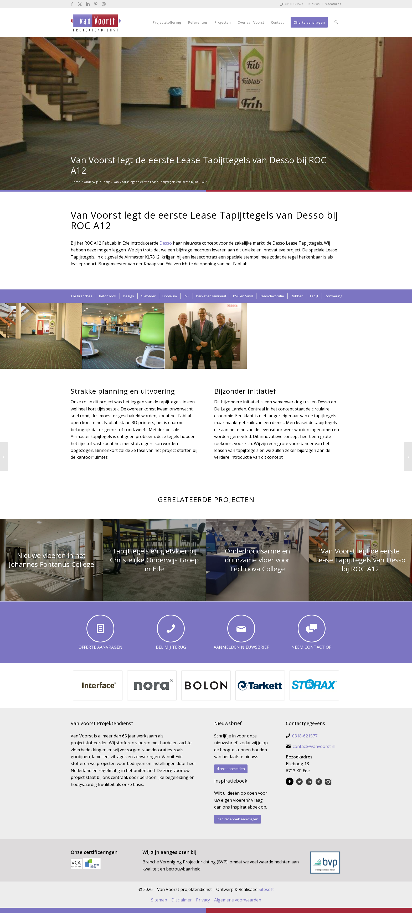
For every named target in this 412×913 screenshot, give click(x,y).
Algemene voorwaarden (237, 900)
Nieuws (314, 4)
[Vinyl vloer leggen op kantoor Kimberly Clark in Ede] (4, 456)
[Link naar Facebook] (72, 4)
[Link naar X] (80, 4)
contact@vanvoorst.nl (314, 746)
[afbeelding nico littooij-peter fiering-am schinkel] (206, 336)
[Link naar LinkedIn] (88, 4)
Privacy (203, 900)
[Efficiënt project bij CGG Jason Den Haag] (408, 456)
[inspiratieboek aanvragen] (237, 819)
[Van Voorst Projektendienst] (96, 22)
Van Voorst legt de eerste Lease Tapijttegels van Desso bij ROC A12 (198, 165)
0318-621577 (294, 4)
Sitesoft (266, 889)
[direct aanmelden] (231, 768)
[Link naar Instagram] (104, 4)
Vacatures (333, 4)
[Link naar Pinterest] (96, 4)
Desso (166, 243)
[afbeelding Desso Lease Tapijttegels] (123, 336)
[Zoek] (336, 22)
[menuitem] (314, 4)
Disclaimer (181, 900)
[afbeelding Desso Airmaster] (41, 336)
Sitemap (159, 900)
